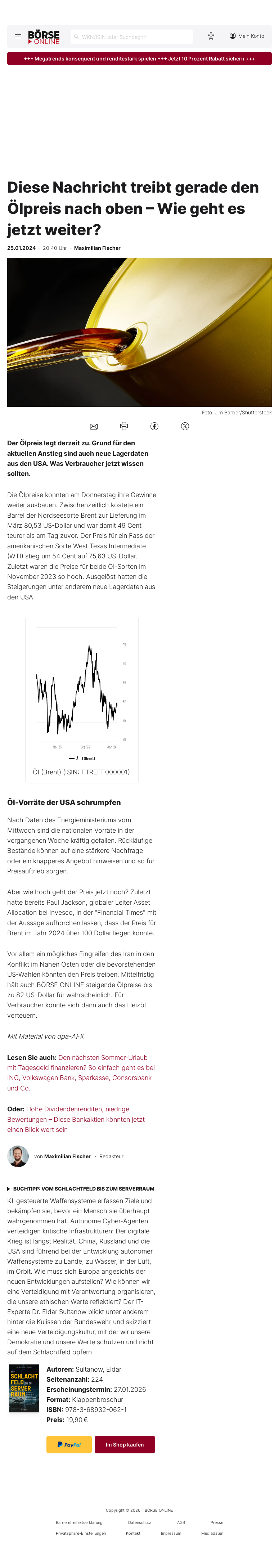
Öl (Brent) (81, 772)
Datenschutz (139, 1522)
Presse (217, 1522)
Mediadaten (212, 1533)
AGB (181, 1522)
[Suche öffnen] (132, 37)
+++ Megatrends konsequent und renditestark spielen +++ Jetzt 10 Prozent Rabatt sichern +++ (139, 58)
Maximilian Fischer (67, 1156)
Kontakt (133, 1533)
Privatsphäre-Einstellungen (81, 1533)
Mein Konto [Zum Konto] (247, 36)
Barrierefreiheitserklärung (79, 1522)
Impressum (171, 1533)
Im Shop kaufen (125, 1444)
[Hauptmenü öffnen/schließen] (17, 36)
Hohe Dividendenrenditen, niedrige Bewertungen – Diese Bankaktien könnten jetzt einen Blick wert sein (76, 1119)
